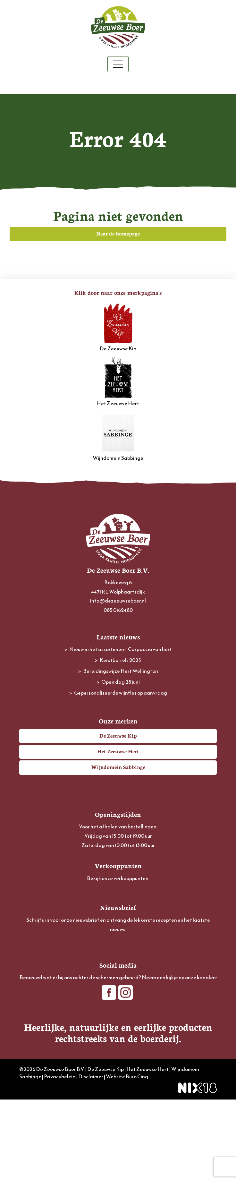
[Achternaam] (118, 993)
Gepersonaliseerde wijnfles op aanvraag (120, 693)
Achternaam (32, 984)
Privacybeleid (60, 1158)
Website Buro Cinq (127, 1158)
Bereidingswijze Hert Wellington (120, 671)
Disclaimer (90, 1158)
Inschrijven (118, 1011)
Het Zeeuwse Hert (118, 382)
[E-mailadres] (118, 951)
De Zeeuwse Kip (118, 327)
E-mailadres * (33, 941)
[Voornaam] (118, 972)
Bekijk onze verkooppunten (117, 878)
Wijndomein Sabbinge (118, 437)
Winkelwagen (118, 83)
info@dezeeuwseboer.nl (118, 600)
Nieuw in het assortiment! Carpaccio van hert (120, 649)
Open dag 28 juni (120, 682)
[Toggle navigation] (118, 64)
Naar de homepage (118, 233)
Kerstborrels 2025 (120, 660)
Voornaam (30, 963)
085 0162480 (118, 610)
